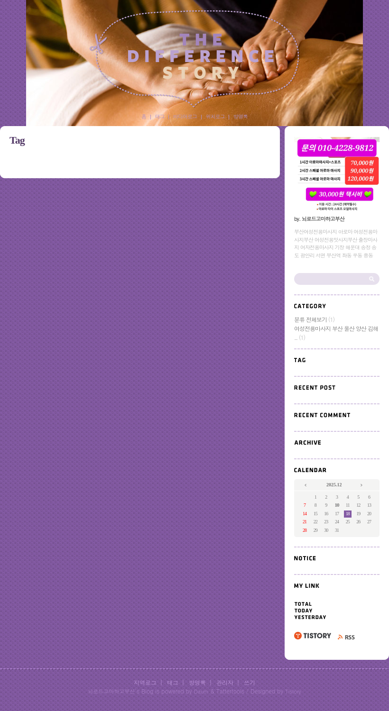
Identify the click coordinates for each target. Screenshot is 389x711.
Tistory (293, 691)
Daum (201, 691)
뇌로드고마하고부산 (111, 691)
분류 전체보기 (314, 319)
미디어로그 (185, 116)
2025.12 (334, 484)
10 (336, 505)
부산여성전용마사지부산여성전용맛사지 (194, 58)
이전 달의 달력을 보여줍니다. (306, 485)
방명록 (240, 116)
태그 (160, 116)
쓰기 (249, 682)
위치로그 (215, 116)
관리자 (224, 682)
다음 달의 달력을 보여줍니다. (362, 485)
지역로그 (145, 682)
